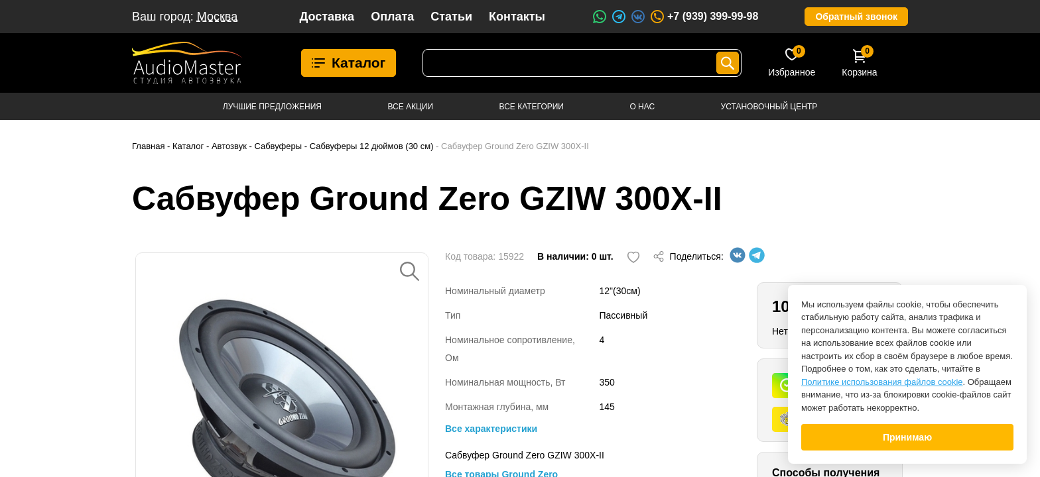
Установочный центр (769, 106)
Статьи (451, 16)
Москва (217, 16)
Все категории (531, 106)
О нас (642, 106)
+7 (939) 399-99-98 (703, 17)
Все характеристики (491, 428)
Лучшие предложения (272, 106)
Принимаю (907, 437)
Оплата (392, 16)
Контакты (517, 16)
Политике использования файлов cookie (882, 382)
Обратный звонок (856, 16)
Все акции (410, 106)
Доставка (326, 16)
